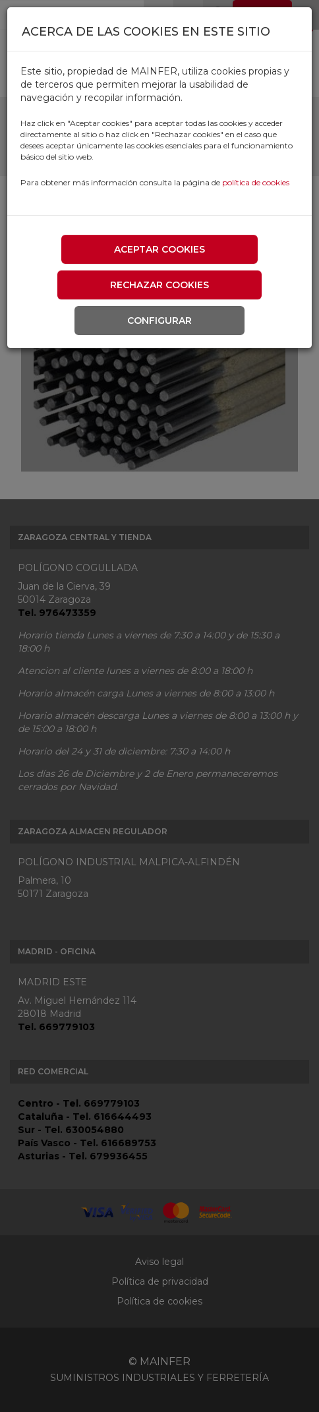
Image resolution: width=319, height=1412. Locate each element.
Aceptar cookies (159, 249)
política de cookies (255, 182)
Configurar (159, 320)
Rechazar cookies (159, 285)
